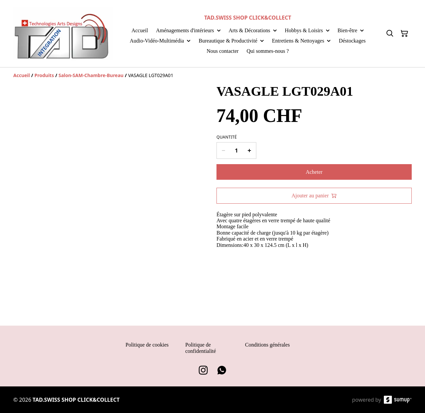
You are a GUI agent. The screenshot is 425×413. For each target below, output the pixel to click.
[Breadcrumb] (212, 75)
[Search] (389, 33)
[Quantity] (236, 150)
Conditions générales (267, 345)
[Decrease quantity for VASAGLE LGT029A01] (223, 150)
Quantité (226, 137)
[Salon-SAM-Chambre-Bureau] (91, 75)
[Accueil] (21, 75)
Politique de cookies (147, 345)
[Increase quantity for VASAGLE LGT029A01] (249, 150)
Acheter (314, 172)
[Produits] (44, 75)
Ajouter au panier (314, 195)
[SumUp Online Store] (398, 400)
